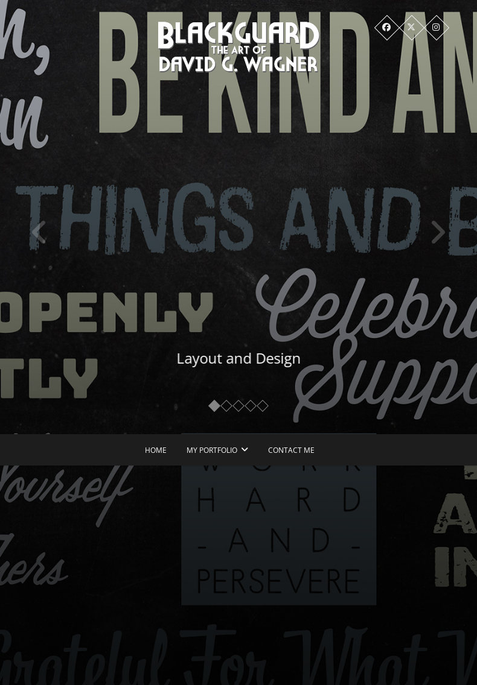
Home (156, 450)
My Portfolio (212, 450)
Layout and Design (244, 358)
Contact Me (291, 450)
